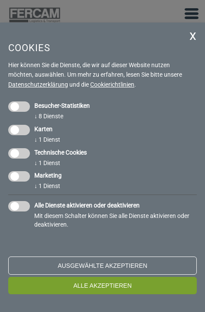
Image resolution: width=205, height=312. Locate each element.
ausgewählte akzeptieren (102, 265)
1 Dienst (47, 139)
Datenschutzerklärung (38, 84)
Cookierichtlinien (112, 84)
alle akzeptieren (102, 285)
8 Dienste (48, 116)
